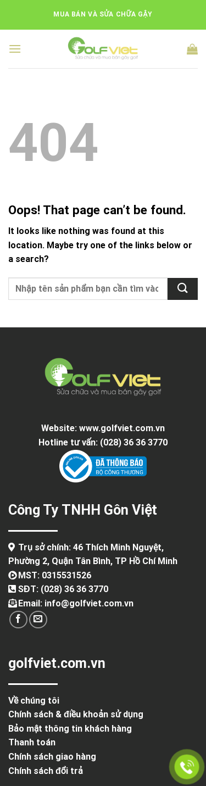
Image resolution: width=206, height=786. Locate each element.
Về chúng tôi (33, 700)
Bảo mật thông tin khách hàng (70, 728)
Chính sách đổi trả (45, 771)
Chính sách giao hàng (52, 756)
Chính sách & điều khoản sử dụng (75, 714)
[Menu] (14, 48)
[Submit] (183, 289)
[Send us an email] (38, 620)
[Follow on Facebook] (18, 620)
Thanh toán (31, 742)
